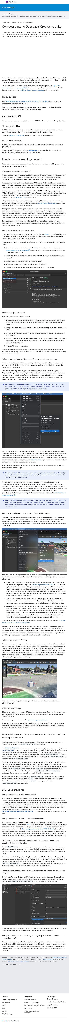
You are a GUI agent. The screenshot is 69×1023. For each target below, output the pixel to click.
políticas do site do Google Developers (18, 961)
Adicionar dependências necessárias (32, 90)
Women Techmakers (30, 999)
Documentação (8, 8)
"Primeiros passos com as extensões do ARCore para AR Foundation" (27, 101)
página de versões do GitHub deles (17, 250)
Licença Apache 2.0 (48, 959)
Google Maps (57, 473)
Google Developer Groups (31, 1002)
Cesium (47, 234)
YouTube (4, 1011)
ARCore (12, 2)
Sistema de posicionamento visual (42, 585)
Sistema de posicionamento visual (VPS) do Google (38, 829)
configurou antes (35, 460)
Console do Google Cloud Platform (56, 1002)
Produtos (13, 22)
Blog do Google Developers (9, 999)
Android (18, 197)
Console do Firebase (52, 1007)
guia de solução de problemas (37, 720)
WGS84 (29, 825)
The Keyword (6, 1002)
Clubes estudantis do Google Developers (32, 1011)
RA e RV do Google (7, 1014)
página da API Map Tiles (17, 135)
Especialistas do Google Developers (34, 1005)
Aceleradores (28, 1008)
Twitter (4, 1008)
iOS (24, 197)
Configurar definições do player (47, 203)
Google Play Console (52, 1005)
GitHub (4, 1005)
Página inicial (5, 22)
